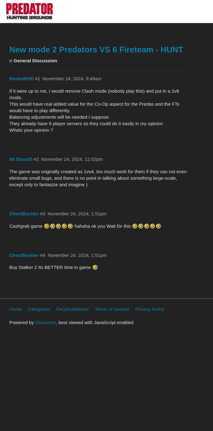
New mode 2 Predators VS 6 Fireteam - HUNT (96, 49)
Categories (39, 309)
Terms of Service (112, 309)
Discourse (45, 322)
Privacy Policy (149, 309)
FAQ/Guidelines (72, 309)
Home (15, 309)
